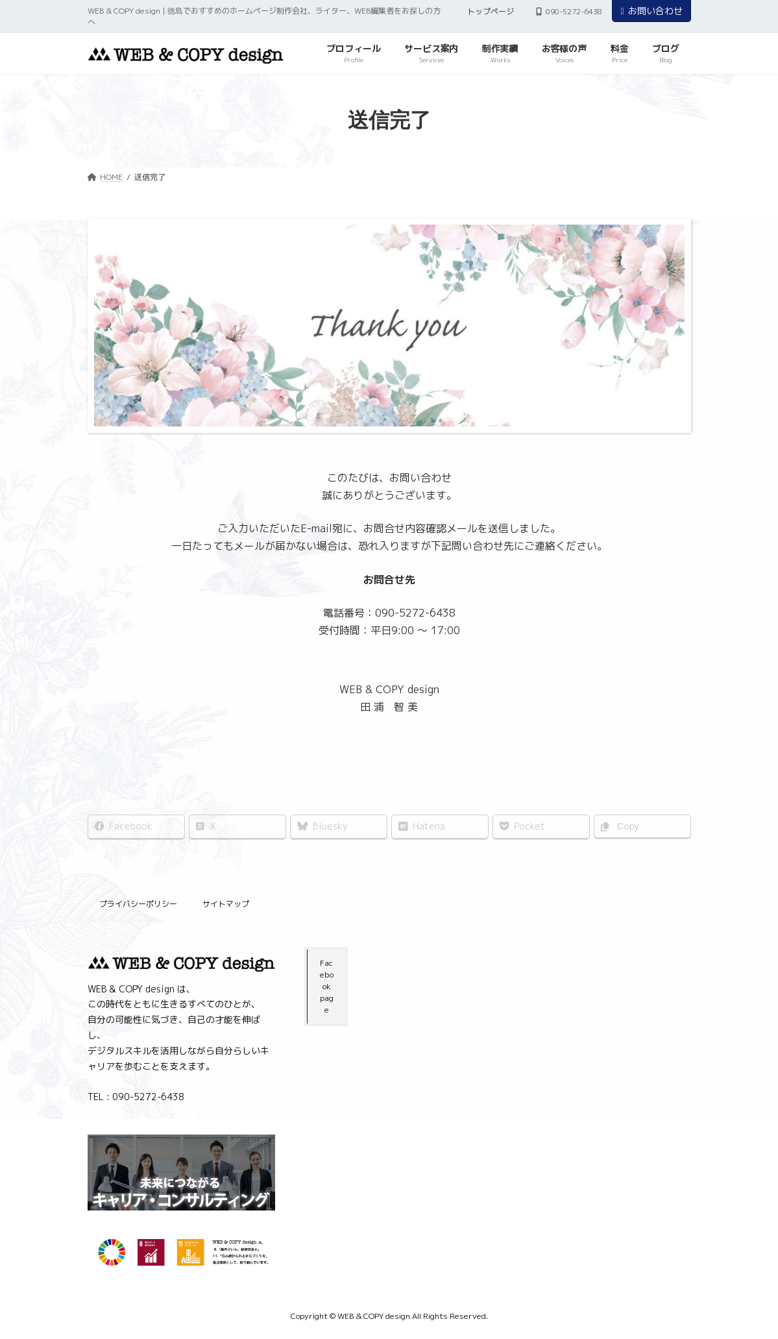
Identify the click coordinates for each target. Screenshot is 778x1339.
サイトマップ (225, 903)
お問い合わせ (651, 11)
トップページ (490, 11)
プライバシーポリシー (138, 903)
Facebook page (327, 986)
